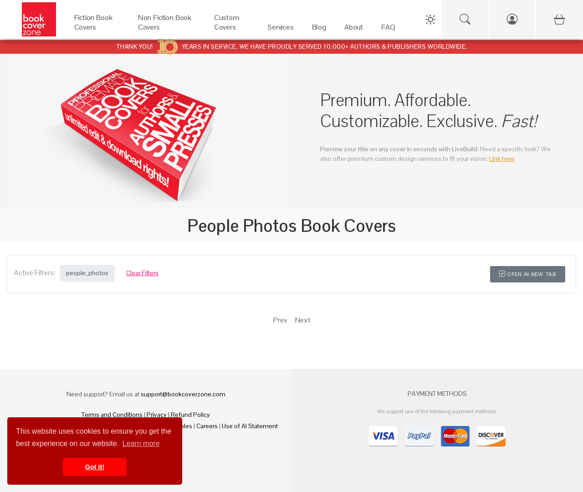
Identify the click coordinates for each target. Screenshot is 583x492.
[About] (353, 29)
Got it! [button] (94, 467)
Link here (502, 158)
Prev (280, 320)
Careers (207, 426)
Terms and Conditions (112, 414)
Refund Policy (190, 414)
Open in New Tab (527, 274)
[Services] (280, 29)
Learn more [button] (141, 443)
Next (303, 320)
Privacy (157, 414)
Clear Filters (142, 273)
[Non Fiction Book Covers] (167, 29)
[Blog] (319, 29)
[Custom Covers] (231, 29)
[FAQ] (388, 29)
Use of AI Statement (250, 426)
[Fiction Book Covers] (97, 29)
